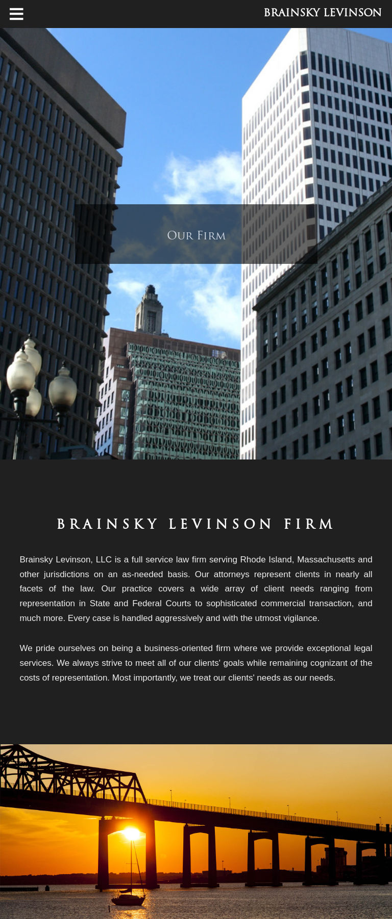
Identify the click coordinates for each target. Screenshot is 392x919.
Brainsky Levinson (322, 14)
